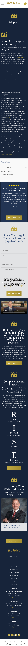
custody (8, 117)
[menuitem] (13, 168)
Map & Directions (14, 597)
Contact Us (14, 584)
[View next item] (16, 211)
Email (3, 260)
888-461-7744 (14, 557)
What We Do (14, 575)
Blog (14, 581)
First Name (5, 246)
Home (14, 564)
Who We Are (14, 569)
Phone (3, 255)
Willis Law (21, 57)
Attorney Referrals (14, 572)
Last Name (5, 250)
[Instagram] (18, 635)
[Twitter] (9, 635)
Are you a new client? (7, 264)
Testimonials (14, 578)
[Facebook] (15, 635)
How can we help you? (8, 269)
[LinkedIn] (12, 635)
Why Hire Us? (14, 566)
